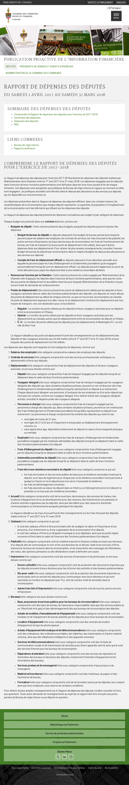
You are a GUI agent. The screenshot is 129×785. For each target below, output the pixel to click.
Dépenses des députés (26, 121)
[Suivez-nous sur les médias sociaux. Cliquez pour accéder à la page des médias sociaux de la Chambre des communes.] (64, 755)
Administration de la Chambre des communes (33, 73)
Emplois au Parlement (64, 742)
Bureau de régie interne (26, 145)
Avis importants (20, 768)
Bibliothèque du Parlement (64, 724)
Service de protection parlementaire (65, 733)
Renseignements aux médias (69, 768)
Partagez (114, 8)
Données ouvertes (41, 768)
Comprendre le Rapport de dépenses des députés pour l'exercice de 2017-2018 (56, 114)
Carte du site (95, 768)
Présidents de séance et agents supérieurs (46, 66)
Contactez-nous (64, 774)
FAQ (16, 124)
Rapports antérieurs (24, 148)
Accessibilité (111, 768)
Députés (11, 66)
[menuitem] (100, 2)
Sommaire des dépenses (27, 117)
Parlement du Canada (17, 2)
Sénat (64, 716)
